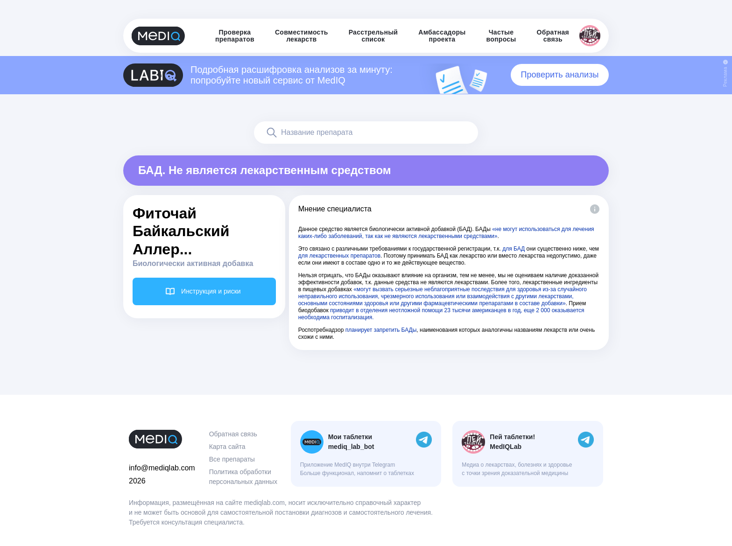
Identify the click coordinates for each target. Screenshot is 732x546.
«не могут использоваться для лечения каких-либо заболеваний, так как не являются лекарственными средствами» (446, 232)
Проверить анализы (560, 74)
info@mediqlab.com (162, 468)
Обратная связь (233, 434)
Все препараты (232, 459)
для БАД (513, 248)
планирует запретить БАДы (381, 330)
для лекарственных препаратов (339, 255)
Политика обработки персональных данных (243, 476)
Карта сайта (227, 446)
